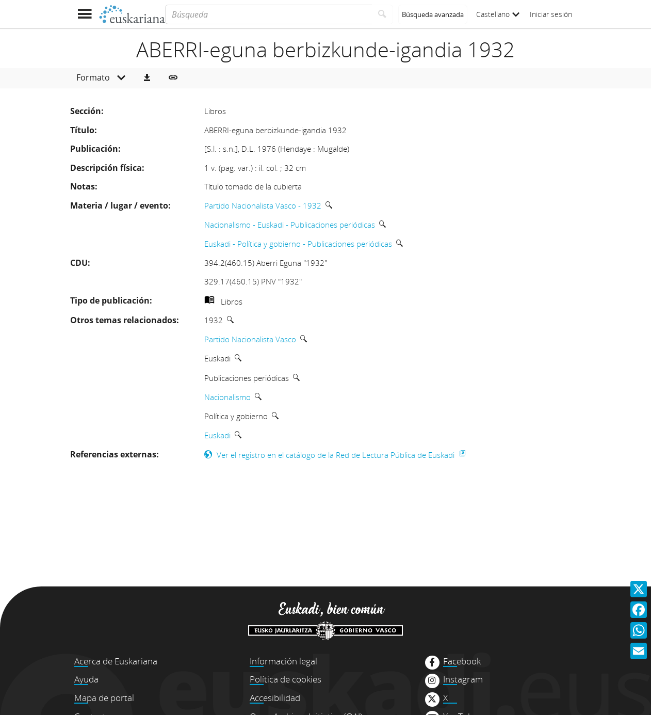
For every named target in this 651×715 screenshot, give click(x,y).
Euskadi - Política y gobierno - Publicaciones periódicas (298, 244)
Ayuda (86, 679)
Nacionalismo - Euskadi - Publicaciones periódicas (289, 224)
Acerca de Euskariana (115, 661)
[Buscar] (382, 14)
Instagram (463, 679)
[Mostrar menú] (84, 14)
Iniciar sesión (551, 14)
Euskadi (217, 435)
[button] (147, 78)
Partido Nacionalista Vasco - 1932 (262, 205)
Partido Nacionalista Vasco (250, 339)
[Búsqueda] (268, 14)
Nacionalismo (227, 397)
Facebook (462, 661)
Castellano (497, 14)
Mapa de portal (104, 698)
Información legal (283, 661)
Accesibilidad (275, 698)
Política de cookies (285, 679)
